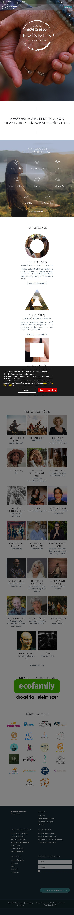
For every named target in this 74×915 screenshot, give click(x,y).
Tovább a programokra (37, 283)
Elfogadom (27, 390)
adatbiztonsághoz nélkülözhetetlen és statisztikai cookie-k (27, 376)
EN (68, 2)
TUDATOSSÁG (37, 262)
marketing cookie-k (12, 379)
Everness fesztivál (7, 2)
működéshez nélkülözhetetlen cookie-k (19, 374)
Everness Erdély (21, 2)
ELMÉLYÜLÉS (37, 315)
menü (71, 14)
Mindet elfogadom (47, 390)
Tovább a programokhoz (37, 211)
